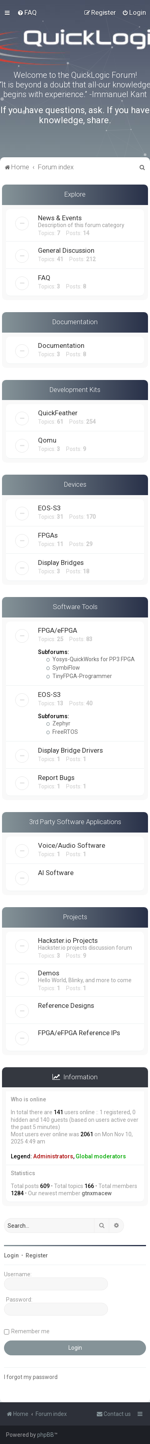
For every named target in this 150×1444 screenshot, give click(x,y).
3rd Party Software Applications (75, 822)
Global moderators (101, 1156)
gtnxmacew (97, 1193)
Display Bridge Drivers (70, 750)
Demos (48, 973)
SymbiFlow (63, 667)
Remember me (30, 1331)
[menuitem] (27, 12)
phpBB (45, 1435)
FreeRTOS (62, 732)
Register (37, 1255)
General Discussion (66, 250)
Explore (75, 194)
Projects (75, 917)
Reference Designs (66, 1005)
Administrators (53, 1156)
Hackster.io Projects (68, 940)
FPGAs (48, 535)
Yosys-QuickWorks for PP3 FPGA (90, 659)
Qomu (47, 440)
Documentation (75, 322)
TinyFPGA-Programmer (79, 676)
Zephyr (58, 723)
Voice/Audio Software (71, 845)
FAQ (44, 278)
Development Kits (75, 390)
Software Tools (75, 607)
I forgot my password (31, 1377)
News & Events (60, 218)
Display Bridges (61, 563)
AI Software (56, 873)
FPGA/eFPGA (57, 630)
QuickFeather (58, 413)
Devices (75, 484)
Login (11, 1255)
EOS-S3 (49, 508)
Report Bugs (56, 778)
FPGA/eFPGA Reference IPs (79, 1033)
